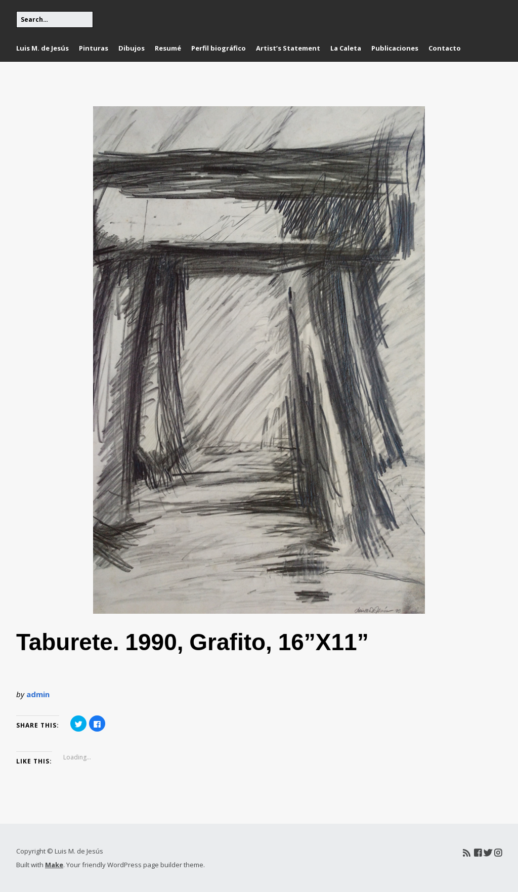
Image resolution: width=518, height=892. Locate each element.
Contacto (444, 48)
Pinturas (93, 48)
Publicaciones (394, 48)
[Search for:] (54, 19)
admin (38, 694)
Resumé (168, 48)
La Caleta (345, 48)
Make (54, 864)
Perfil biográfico (218, 48)
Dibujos (131, 48)
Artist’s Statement (288, 48)
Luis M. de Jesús (42, 48)
